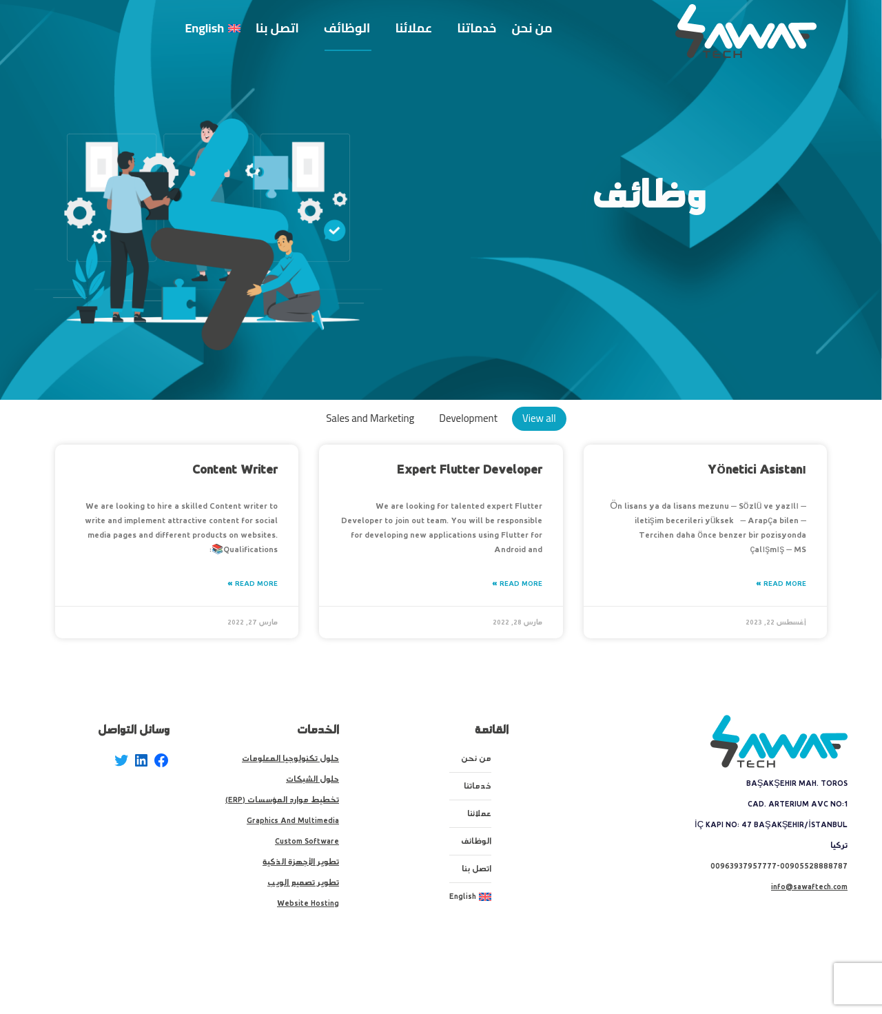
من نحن (476, 758)
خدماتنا (477, 786)
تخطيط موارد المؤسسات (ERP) (282, 800)
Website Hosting (308, 903)
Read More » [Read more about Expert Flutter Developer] (517, 583)
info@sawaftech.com (809, 887)
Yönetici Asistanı (757, 469)
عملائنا (479, 814)
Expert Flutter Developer (469, 469)
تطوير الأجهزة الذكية (301, 862)
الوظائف (476, 841)
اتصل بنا (476, 869)
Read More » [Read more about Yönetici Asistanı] (781, 583)
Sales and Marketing (370, 418)
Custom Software (307, 841)
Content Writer (235, 469)
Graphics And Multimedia (293, 820)
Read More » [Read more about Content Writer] (252, 583)
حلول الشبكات (312, 779)
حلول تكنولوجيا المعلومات (290, 758)
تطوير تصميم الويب (303, 883)
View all (539, 418)
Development (468, 418)
